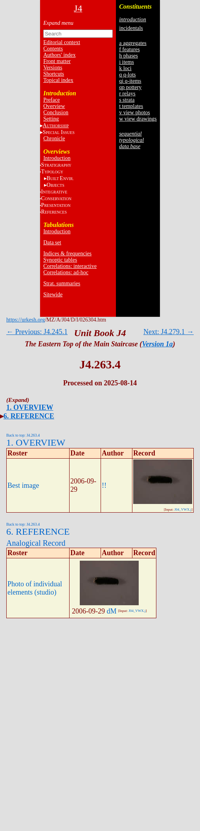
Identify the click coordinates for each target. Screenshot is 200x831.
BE (60, 178)
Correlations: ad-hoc (65, 272)
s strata (126, 100)
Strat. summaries (61, 283)
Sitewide (52, 294)
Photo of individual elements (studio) (34, 588)
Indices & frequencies (67, 254)
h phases (128, 56)
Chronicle (54, 138)
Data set (52, 242)
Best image (23, 485)
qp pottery (130, 87)
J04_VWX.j (182, 509)
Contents (53, 49)
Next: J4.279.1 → (168, 332)
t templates (131, 106)
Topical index (58, 80)
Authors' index (59, 55)
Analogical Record (36, 543)
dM (112, 611)
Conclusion (55, 112)
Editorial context (61, 42)
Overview (54, 106)
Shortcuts (53, 74)
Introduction (56, 158)
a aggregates (133, 43)
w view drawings (138, 119)
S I (59, 132)
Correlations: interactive (70, 266)
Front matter (57, 61)
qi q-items (130, 81)
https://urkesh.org (25, 320)
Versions (52, 68)
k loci (125, 68)
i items (126, 62)
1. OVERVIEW (29, 407)
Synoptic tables (60, 260)
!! (104, 485)
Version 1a (157, 344)
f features (129, 49)
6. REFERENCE (29, 416)
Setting (51, 119)
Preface (51, 100)
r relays (127, 94)
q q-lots (127, 75)
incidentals (131, 28)
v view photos (134, 112)
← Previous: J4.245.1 (37, 332)
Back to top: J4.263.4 (23, 435)
